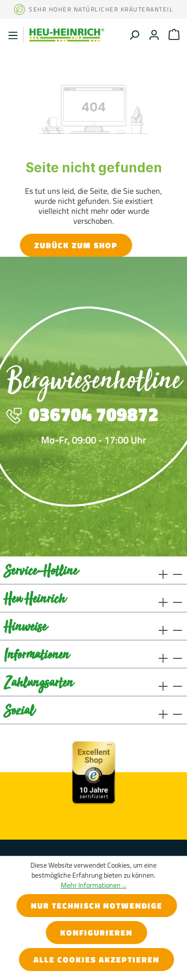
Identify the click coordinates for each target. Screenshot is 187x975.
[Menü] (13, 35)
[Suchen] (134, 34)
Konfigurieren (96, 933)
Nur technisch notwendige (97, 906)
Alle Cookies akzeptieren (96, 960)
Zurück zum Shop (76, 245)
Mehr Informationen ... (94, 885)
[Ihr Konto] (154, 34)
